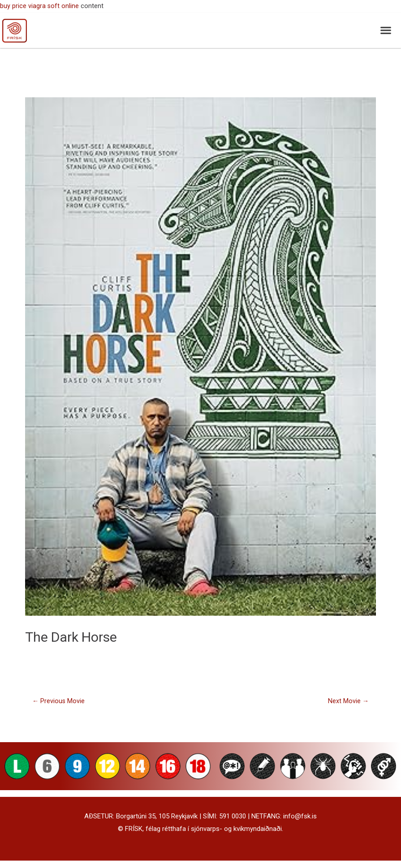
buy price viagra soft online (39, 6)
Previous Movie (59, 701)
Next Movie (348, 701)
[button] (385, 30)
